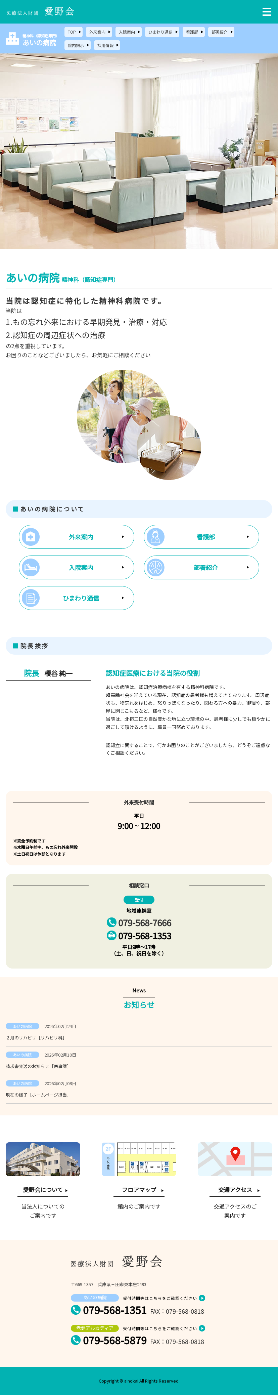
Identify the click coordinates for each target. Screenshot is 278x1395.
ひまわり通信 (160, 32)
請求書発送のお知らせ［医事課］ (38, 1066)
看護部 (192, 32)
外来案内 (97, 32)
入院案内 (127, 32)
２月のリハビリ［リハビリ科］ (36, 1037)
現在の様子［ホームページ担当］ (38, 1095)
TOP (72, 32)
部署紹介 (220, 32)
